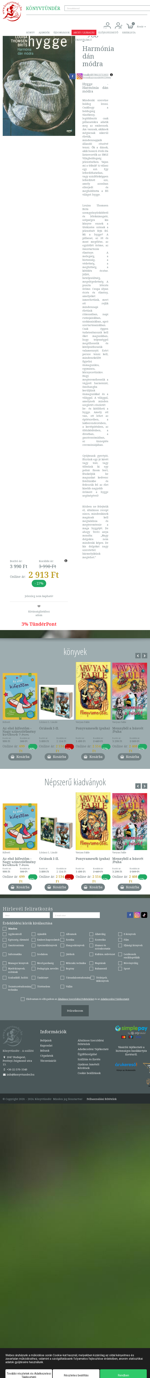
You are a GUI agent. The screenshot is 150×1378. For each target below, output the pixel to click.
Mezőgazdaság (45, 963)
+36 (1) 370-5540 (15, 1069)
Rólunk (44, 1050)
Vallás (69, 986)
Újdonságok (61, 32)
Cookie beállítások (89, 1073)
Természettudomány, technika (19, 988)
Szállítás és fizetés (39, 39)
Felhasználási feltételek (101, 1099)
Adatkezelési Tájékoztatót (115, 999)
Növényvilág (131, 963)
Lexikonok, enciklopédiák (132, 956)
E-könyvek (130, 934)
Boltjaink (45, 1040)
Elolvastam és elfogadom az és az (77, 999)
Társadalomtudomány (78, 977)
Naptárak (100, 963)
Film (126, 939)
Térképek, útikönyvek (102, 979)
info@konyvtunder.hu (18, 1074)
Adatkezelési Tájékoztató (93, 1049)
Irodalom (42, 954)
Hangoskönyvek (75, 945)
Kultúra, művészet (105, 954)
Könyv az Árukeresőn (126, 1070)
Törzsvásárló (83, 39)
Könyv (30, 32)
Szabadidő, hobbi (18, 977)
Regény (70, 968)
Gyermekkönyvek (47, 945)
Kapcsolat (63, 39)
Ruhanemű (101, 968)
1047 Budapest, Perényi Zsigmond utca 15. (17, 1060)
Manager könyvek (18, 963)
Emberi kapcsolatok (48, 939)
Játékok (70, 954)
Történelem (43, 986)
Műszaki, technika (76, 963)
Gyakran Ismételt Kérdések (88, 1066)
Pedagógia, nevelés (48, 968)
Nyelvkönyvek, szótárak (16, 970)
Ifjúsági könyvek (133, 945)
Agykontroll (15, 934)
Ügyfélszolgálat (87, 1054)
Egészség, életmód (18, 939)
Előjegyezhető (108, 32)
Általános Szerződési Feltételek (91, 1042)
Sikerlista (129, 32)
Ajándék (44, 32)
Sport (127, 968)
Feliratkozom (75, 1010)
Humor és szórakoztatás (102, 947)
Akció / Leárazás (84, 32)
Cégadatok (46, 1055)
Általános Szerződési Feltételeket (76, 999)
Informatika (15, 954)
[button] (137, 24)
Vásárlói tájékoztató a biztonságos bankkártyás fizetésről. (131, 1050)
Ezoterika (100, 939)
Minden (12, 928)
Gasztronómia (16, 945)
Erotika (70, 939)
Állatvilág (100, 934)
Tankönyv (43, 977)
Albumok (71, 934)
